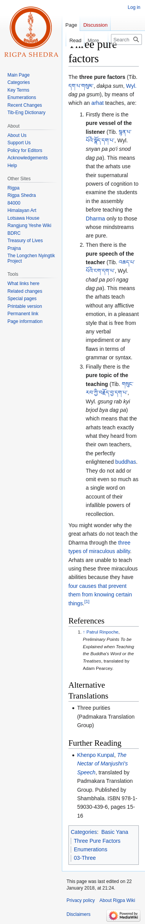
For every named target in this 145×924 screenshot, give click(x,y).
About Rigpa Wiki (117, 900)
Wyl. (131, 86)
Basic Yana (114, 832)
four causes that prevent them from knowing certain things (100, 594)
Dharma (95, 218)
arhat (97, 103)
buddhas (125, 462)
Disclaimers (78, 914)
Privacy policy (81, 900)
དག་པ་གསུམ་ (81, 86)
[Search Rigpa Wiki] (126, 39)
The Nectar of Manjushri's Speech (102, 763)
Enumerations (90, 849)
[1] (86, 601)
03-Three (85, 858)
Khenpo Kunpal (95, 755)
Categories (84, 832)
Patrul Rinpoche (102, 631)
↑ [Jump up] (84, 631)
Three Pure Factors (97, 841)
